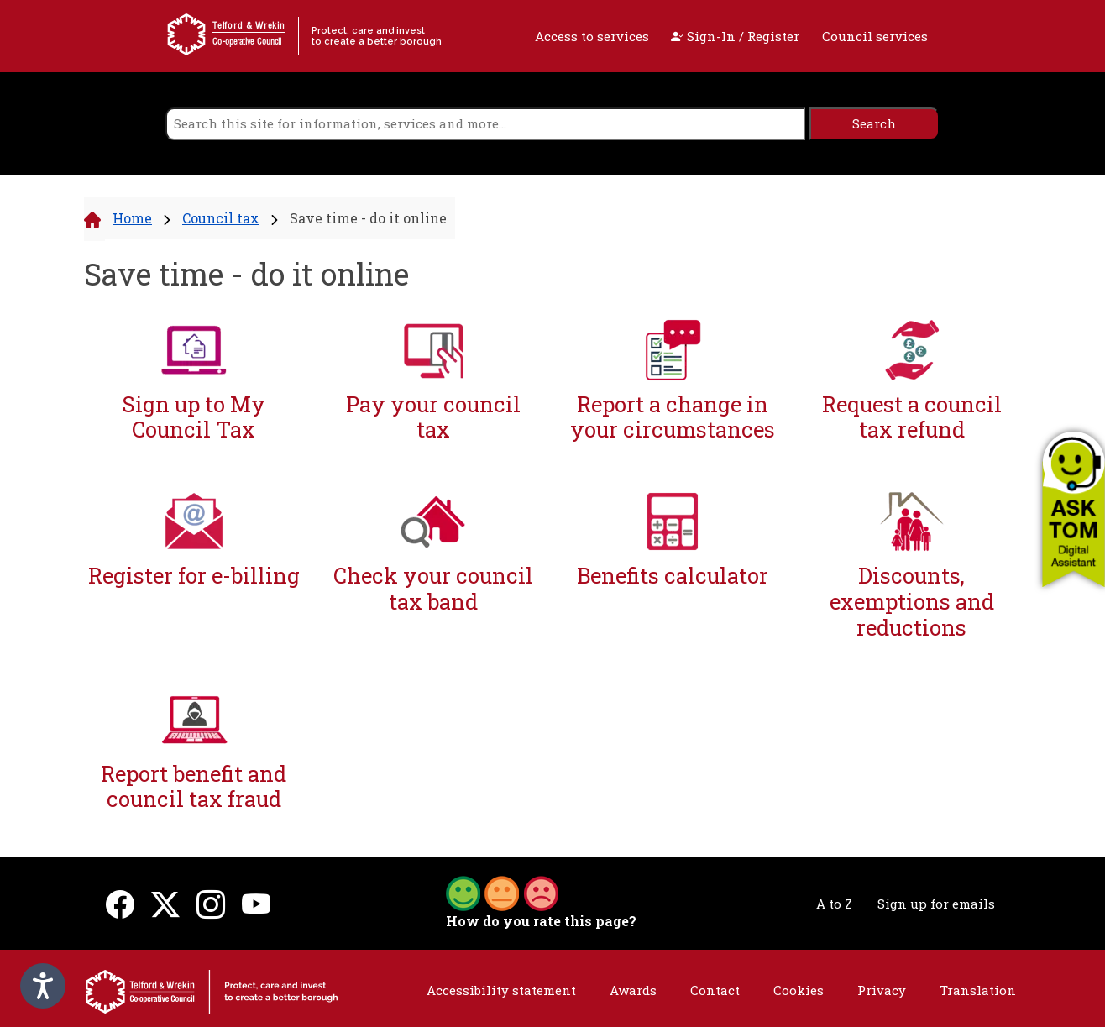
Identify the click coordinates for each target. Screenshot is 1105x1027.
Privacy (881, 990)
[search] (484, 123)
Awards (633, 990)
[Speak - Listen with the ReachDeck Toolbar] (42, 986)
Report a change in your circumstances (672, 417)
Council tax (220, 218)
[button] (1073, 509)
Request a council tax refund (912, 417)
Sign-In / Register (735, 36)
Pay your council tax (433, 417)
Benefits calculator (672, 576)
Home (132, 218)
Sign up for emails (936, 903)
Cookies (798, 990)
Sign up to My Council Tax (194, 417)
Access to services (592, 36)
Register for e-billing (194, 576)
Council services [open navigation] (875, 36)
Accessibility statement (501, 990)
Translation (978, 990)
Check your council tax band (433, 588)
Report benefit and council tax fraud (193, 786)
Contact (715, 990)
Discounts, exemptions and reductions (912, 601)
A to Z (834, 903)
